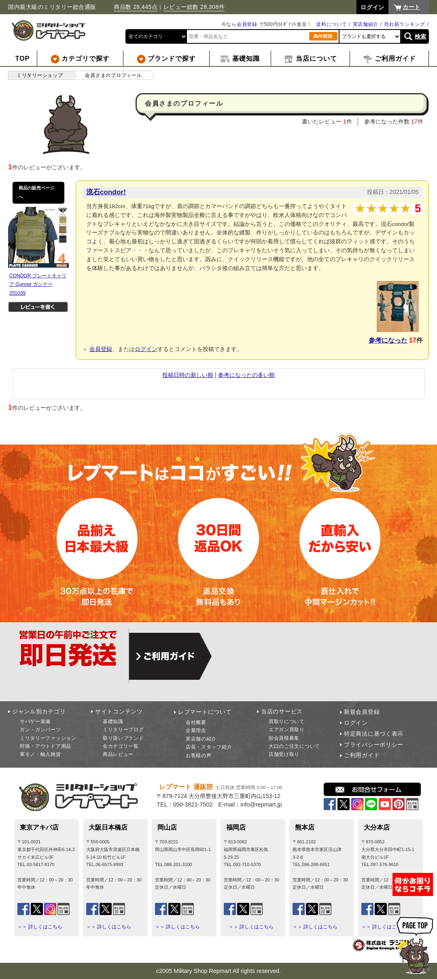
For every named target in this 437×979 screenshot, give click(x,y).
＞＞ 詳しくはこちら (39, 926)
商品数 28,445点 (135, 7)
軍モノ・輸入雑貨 (40, 754)
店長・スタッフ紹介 (209, 747)
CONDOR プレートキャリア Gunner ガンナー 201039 (37, 284)
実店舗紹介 (366, 24)
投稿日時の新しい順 (187, 375)
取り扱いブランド (123, 738)
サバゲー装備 (35, 721)
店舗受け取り (284, 754)
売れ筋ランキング (404, 24)
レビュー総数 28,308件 (194, 7)
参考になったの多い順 (246, 375)
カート (411, 7)
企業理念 (196, 730)
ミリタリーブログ (123, 729)
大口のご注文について (294, 746)
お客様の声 (199, 755)
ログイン (146, 349)
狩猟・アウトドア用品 (45, 746)
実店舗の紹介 (201, 739)
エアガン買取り (287, 729)
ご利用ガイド (362, 755)
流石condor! (106, 192)
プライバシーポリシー (373, 744)
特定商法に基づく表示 (373, 733)
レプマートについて (204, 712)
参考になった (388, 340)
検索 (420, 36)
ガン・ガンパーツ (40, 729)
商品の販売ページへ (36, 192)
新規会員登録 (362, 712)
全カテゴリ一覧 (121, 746)
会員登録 (247, 24)
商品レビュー (118, 754)
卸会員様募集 (284, 738)
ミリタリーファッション (48, 738)
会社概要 (196, 722)
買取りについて (287, 721)
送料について (331, 24)
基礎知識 (113, 721)
